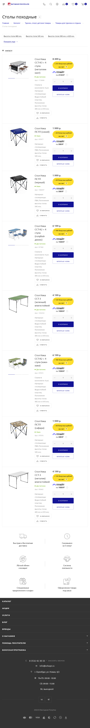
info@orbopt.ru (47, 665)
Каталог (6, 601)
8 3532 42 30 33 (37, 661)
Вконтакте (42, 700)
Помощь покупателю (14, 643)
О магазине (8, 636)
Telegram (48, 700)
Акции (5, 608)
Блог (4, 622)
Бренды (6, 629)
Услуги (6, 615)
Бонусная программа (14, 650)
